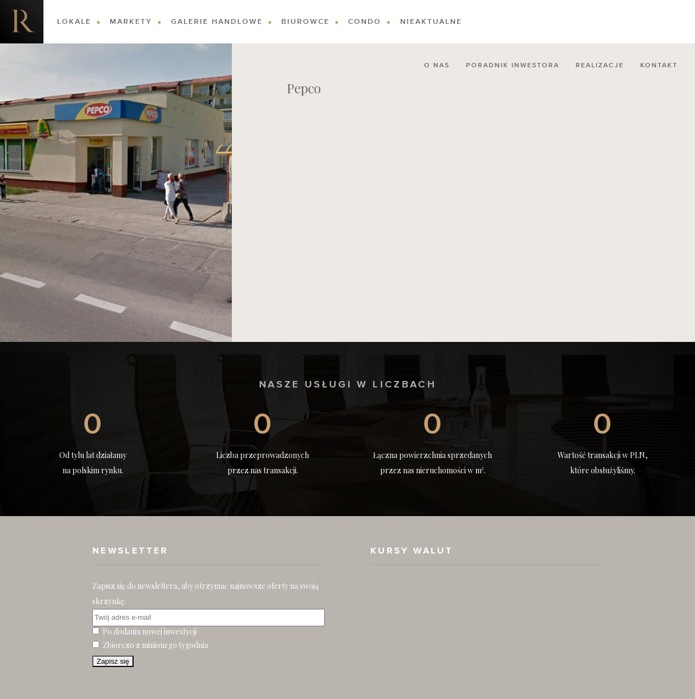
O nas (437, 65)
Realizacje (600, 65)
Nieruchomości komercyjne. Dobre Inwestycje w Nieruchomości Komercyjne (21, 21)
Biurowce (305, 22)
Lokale (74, 22)
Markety (131, 22)
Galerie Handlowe (217, 22)
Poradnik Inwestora (512, 65)
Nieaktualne (431, 22)
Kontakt (659, 65)
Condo (364, 22)
